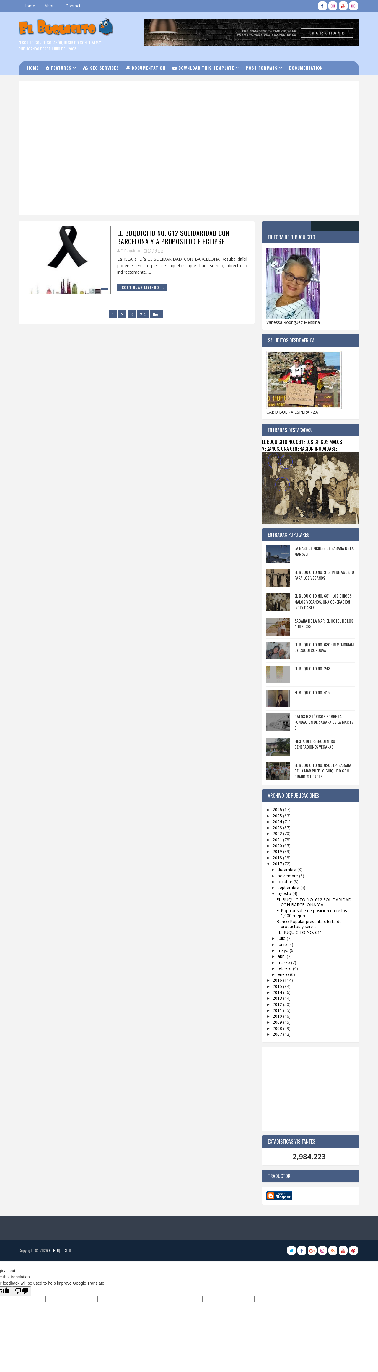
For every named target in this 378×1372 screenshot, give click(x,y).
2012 (277, 1004)
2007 (277, 1034)
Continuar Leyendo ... (138, 287)
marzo (284, 962)
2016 (277, 980)
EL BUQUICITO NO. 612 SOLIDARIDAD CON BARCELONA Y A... (313, 901)
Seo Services (102, 67)
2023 (277, 827)
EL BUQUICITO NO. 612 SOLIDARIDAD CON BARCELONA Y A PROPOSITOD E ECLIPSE (168, 237)
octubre (285, 881)
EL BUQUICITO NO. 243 (312, 668)
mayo (283, 950)
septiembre (288, 887)
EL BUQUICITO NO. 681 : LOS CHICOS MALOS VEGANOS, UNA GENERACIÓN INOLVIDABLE (301, 445)
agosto (284, 893)
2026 (277, 809)
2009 (277, 1022)
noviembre (288, 875)
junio (282, 944)
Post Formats (262, 67)
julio (281, 938)
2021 (277, 839)
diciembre (287, 869)
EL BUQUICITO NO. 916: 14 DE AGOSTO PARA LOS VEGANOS (323, 575)
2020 (277, 845)
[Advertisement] (170, 106)
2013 (277, 998)
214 (141, 314)
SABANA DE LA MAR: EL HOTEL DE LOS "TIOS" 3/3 (323, 623)
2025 (277, 815)
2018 (277, 857)
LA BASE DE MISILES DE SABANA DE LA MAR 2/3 (323, 551)
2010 (277, 1016)
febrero (284, 968)
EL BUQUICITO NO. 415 (311, 692)
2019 (277, 851)
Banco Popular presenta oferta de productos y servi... (308, 923)
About (51, 6)
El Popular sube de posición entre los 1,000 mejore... (311, 912)
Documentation (146, 67)
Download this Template (204, 67)
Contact (73, 6)
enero (283, 974)
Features (59, 67)
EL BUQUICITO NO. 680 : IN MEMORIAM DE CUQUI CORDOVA (323, 647)
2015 (277, 986)
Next (154, 314)
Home (30, 6)
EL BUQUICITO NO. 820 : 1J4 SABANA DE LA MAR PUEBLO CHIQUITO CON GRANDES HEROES (322, 770)
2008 (277, 1028)
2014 (277, 992)
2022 (277, 833)
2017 (277, 863)
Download (43, 82)
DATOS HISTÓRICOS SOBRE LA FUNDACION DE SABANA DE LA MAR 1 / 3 (323, 722)
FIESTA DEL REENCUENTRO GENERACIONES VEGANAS (314, 744)
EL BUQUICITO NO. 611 (299, 932)
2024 (277, 821)
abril (281, 956)
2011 (277, 1010)
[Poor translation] (21, 1285)
